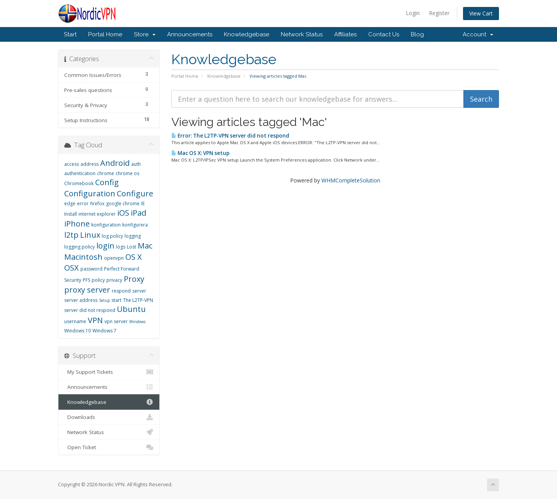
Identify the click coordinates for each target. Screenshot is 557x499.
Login (413, 13)
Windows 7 (104, 330)
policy (98, 280)
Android (115, 163)
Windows (137, 321)
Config (107, 182)
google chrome (123, 203)
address (89, 164)
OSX (71, 267)
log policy (112, 236)
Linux (90, 235)
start (116, 300)
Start (70, 34)
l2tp (71, 235)
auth (136, 164)
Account (478, 34)
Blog (417, 34)
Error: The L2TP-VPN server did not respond (230, 135)
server (139, 291)
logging (133, 236)
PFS (86, 280)
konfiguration (106, 224)
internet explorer (97, 214)
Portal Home (105, 34)
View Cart (481, 13)
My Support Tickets (109, 371)
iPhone (77, 223)
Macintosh (83, 257)
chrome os (127, 173)
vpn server (116, 321)
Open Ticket (109, 447)
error (83, 203)
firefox (97, 203)
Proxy (134, 279)
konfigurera (135, 224)
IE (143, 203)
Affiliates (345, 34)
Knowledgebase (246, 34)
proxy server (87, 289)
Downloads (109, 417)
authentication (80, 173)
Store (144, 34)
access (71, 164)
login (105, 245)
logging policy (79, 247)
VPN (95, 320)
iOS (123, 213)
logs (120, 247)
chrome (105, 173)
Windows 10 (77, 330)
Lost (131, 247)
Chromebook (79, 183)
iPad (138, 213)
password (91, 269)
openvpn (114, 258)
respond (121, 291)
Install (70, 214)
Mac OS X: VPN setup (200, 153)
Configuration (89, 193)
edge (69, 203)
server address (80, 300)
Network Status (302, 34)
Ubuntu (131, 309)
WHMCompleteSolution (350, 180)
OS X (133, 257)
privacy (114, 280)
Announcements (189, 34)
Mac (145, 245)
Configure (135, 193)
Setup (104, 300)
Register (439, 13)
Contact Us (383, 34)
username (75, 321)
